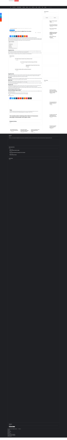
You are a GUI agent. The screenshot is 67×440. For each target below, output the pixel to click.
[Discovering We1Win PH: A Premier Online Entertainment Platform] (33, 350)
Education (14, 7)
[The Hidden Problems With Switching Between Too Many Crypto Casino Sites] (50, 110)
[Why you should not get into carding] (46, 22)
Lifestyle (33, 7)
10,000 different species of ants (23, 37)
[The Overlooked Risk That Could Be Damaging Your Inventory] (50, 98)
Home (11, 28)
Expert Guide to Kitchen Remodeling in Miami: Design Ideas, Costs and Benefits (24, 130)
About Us (9, 429)
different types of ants (11, 95)
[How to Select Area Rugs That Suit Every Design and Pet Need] (17, 63)
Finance (23, 7)
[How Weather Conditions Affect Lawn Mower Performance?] (12, 70)
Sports (39, 7)
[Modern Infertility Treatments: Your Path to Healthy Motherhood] (33, 174)
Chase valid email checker (53, 28)
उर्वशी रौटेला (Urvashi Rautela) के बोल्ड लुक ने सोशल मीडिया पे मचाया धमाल (53, 33)
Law (29, 7)
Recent (55, 17)
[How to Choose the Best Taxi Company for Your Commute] (46, 26)
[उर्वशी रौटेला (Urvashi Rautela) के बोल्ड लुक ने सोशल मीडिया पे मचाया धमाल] (46, 33)
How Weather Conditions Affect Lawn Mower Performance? (23, 69)
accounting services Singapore (11, 434)
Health (27, 7)
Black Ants (10, 46)
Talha (11, 32)
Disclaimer (9, 432)
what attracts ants (19, 89)
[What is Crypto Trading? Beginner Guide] (33, 407)
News (36, 7)
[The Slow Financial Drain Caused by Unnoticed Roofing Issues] (50, 121)
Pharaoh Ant (10, 47)
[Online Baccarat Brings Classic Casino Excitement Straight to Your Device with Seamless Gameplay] (50, 86)
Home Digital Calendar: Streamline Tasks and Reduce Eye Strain (23, 58)
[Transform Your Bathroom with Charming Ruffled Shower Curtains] (35, 126)
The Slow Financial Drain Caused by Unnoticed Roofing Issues (53, 127)
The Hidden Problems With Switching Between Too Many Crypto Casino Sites (53, 115)
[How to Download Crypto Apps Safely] (33, 378)
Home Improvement (14, 28)
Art (10, 7)
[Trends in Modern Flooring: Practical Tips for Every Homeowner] (22, 66)
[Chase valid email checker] (46, 29)
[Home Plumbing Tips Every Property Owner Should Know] (14, 126)
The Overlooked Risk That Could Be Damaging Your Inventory (53, 103)
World (45, 7)
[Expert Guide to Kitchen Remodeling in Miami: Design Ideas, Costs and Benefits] (25, 126)
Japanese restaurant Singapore (11, 435)
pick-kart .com (9, 433)
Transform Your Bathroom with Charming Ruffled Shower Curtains (35, 130)
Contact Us (9, 430)
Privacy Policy (9, 431)
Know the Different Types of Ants (13, 48)
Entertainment (19, 7)
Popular (47, 17)
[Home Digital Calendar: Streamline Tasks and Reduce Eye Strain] (12, 60)
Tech (42, 7)
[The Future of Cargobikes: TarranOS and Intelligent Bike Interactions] (33, 322)
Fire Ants (10, 45)
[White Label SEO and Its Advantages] (46, 37)
